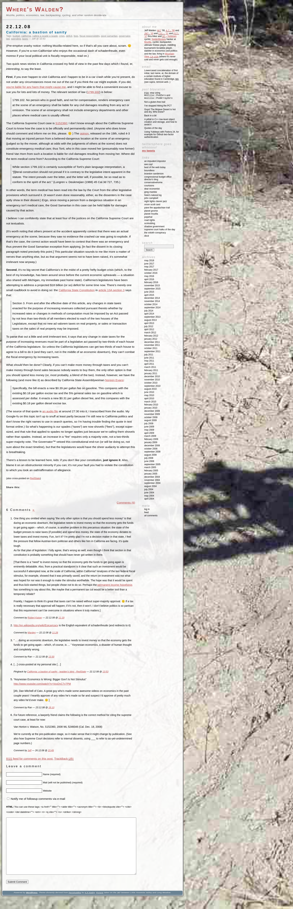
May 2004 (149, 495)
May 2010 (149, 395)
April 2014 (149, 313)
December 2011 (152, 342)
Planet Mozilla (151, 213)
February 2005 (151, 470)
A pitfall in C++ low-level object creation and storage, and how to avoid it (160, 122)
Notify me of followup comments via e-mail (38, 798)
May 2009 (149, 430)
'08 (170, 30)
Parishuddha (75, 904)
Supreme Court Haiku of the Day (159, 229)
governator (124, 36)
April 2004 (149, 498)
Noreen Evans (114, 380)
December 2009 (152, 411)
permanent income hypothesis (115, 584)
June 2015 (149, 292)
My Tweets (148, 150)
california (26, 36)
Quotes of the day (153, 128)
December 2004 (152, 477)
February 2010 (151, 404)
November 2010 (152, 379)
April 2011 (149, 364)
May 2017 (149, 266)
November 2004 (152, 480)
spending (16, 38)
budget (16, 36)
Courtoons (149, 185)
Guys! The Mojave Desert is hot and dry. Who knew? (160, 110)
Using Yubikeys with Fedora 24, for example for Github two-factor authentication (161, 134)
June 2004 (149, 492)
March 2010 (150, 401)
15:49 (51, 750)
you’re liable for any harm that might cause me (36, 87)
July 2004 (148, 489)
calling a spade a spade (45, 36)
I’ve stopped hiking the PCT (158, 105)
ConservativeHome (153, 182)
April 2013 (149, 323)
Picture (99, 904)
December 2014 (152, 298)
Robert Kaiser (35, 617)
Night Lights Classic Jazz (155, 201)
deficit (69, 36)
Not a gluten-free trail (154, 102)
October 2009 (150, 417)
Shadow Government (154, 226)
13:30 (51, 656)
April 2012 (149, 329)
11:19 (61, 617)
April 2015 (149, 295)
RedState (35, 478)
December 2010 (152, 376)
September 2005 (152, 464)
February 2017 (151, 270)
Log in (147, 509)
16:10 (51, 707)
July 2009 (148, 423)
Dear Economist (152, 188)
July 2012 (148, 326)
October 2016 (150, 273)
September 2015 (152, 288)
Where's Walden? (35, 9)
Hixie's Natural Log (152, 195)
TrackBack (64, 758)
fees (76, 36)
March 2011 (150, 367)
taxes (25, 38)
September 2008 (152, 451)
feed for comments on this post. (29, 758)
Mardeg (32, 632)
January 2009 (150, 442)
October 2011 (150, 348)
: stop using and (158, 95)
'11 (163, 33)
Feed (146, 512)
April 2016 (149, 279)
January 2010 (150, 408)
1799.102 (93, 92)
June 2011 (149, 357)
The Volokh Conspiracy (155, 232)
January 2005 (150, 473)
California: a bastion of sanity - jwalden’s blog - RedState (56, 671)
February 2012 (151, 335)
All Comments (151, 515)
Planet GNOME (151, 211)
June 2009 (149, 426)
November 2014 (152, 301)
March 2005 (150, 467)
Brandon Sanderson (154, 173)
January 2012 (150, 339)
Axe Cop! (148, 164)
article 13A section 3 (111, 290)
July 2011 (148, 354)
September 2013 (152, 317)
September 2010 (152, 386)
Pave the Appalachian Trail (157, 207)
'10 (148, 33)
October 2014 (150, 304)
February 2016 (151, 282)
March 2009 (150, 436)
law (8, 38)
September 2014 (152, 307)
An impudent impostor (155, 161)
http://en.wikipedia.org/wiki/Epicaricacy (36, 625)
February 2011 (151, 370)
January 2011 (150, 373)
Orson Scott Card (152, 204)
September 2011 (152, 351)
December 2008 (152, 445)
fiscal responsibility (90, 36)
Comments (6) (126, 502)
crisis (61, 36)
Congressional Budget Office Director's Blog (158, 178)
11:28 (55, 632)
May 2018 (149, 260)
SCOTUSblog (149, 223)
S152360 (61, 123)
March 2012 (150, 332)
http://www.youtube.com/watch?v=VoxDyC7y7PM (42, 683)
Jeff (29, 750)
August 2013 (150, 320)
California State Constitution (77, 290)
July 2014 (148, 310)
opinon (84, 133)
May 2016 (149, 276)
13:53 (105, 671)
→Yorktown (169, 36)
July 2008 (148, 458)
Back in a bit (150, 115)
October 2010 (150, 382)
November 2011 (152, 345)
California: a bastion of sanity (36, 32)
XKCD (146, 236)
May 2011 (149, 360)
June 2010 (149, 392)
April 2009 (149, 433)
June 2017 (149, 263)
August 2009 (150, 420)
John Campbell (151, 198)
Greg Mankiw (150, 192)
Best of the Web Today (155, 167)
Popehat (148, 217)
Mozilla (147, 42)
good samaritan (109, 36)
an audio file (50, 411)
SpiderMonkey (159, 39)
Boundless (149, 170)
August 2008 (150, 455)
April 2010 (149, 398)
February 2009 (151, 439)
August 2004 (150, 486)
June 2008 (149, 461)
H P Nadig (90, 904)
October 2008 (150, 448)
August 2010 (150, 389)
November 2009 (152, 414)
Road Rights (149, 220)
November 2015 (152, 285)
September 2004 (152, 483)
